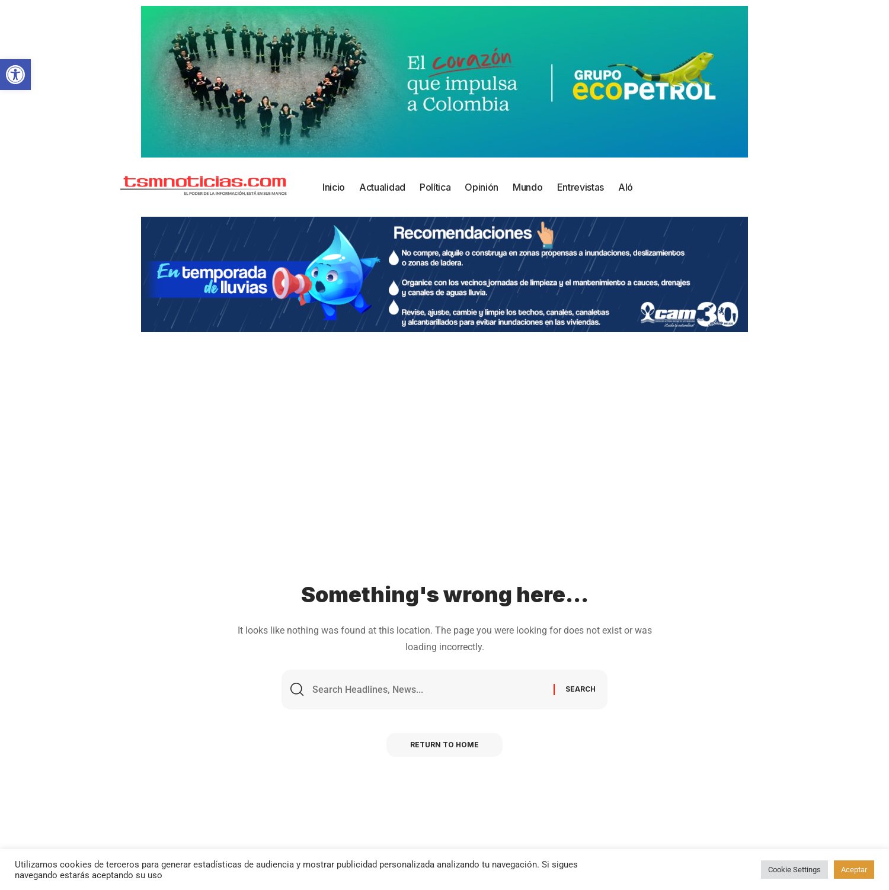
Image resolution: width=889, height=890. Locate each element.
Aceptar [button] (854, 869)
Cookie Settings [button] (794, 869)
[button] (15, 74)
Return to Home (444, 744)
